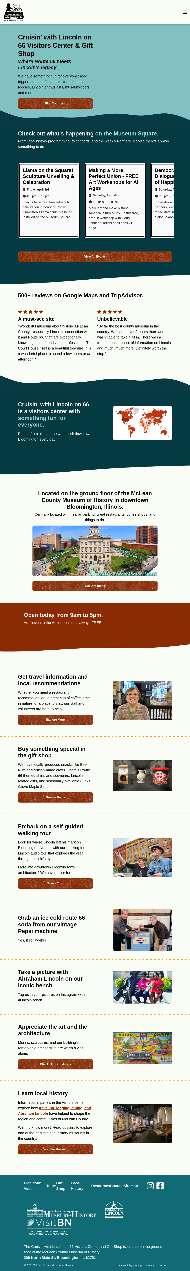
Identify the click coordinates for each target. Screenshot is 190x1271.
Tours (51, 1186)
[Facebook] (161, 1186)
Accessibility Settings (130, 1265)
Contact (117, 1186)
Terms (162, 1265)
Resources (100, 1186)
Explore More (55, 719)
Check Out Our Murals (55, 1064)
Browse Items (55, 797)
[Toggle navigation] (185, 12)
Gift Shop (60, 1186)
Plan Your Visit (55, 103)
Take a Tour (55, 883)
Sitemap (131, 1186)
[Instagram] (147, 1186)
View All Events (95, 256)
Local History (77, 1186)
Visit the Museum (55, 1149)
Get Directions (95, 585)
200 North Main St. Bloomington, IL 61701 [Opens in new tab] (60, 1258)
